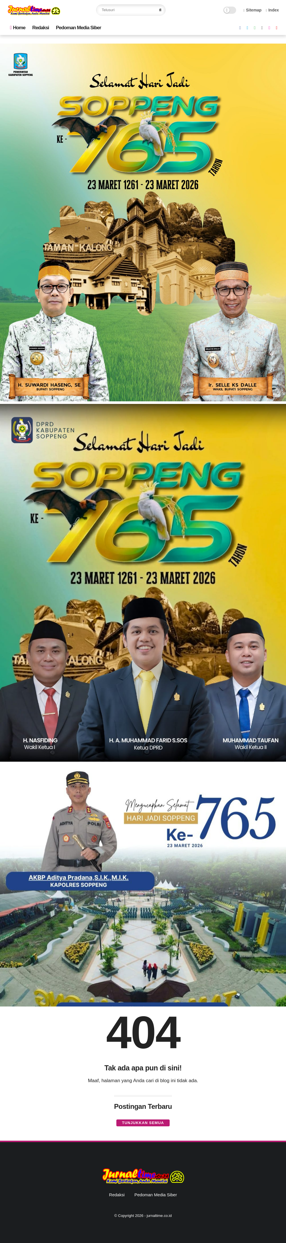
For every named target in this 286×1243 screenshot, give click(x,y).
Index (272, 10)
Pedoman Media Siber (78, 27)
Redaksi (40, 27)
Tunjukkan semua (143, 1123)
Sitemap (252, 10)
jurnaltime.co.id (159, 1215)
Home (17, 27)
